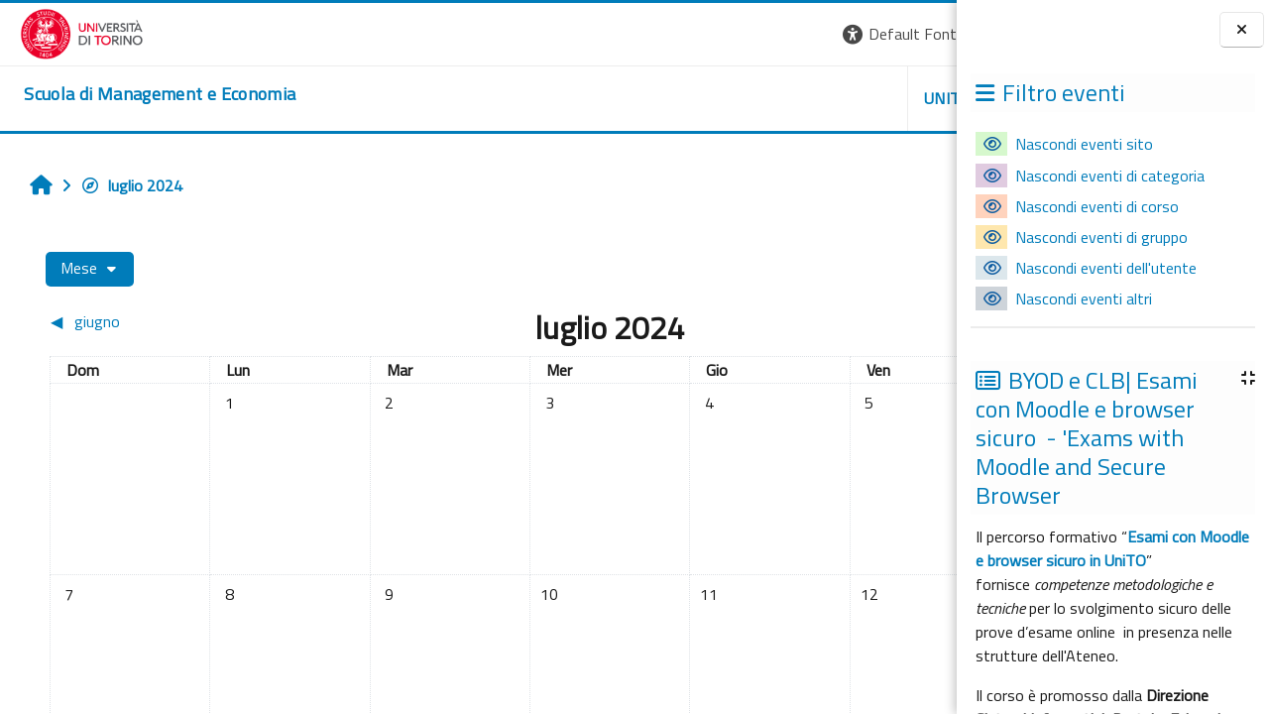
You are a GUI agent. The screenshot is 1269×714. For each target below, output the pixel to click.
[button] (684, 34)
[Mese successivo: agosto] (827, 321)
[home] (140, 94)
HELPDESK (836, 98)
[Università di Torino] (62, 32)
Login (922, 34)
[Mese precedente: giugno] (150, 321)
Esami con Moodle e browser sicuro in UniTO (1112, 548)
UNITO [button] (725, 98)
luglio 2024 (121, 185)
